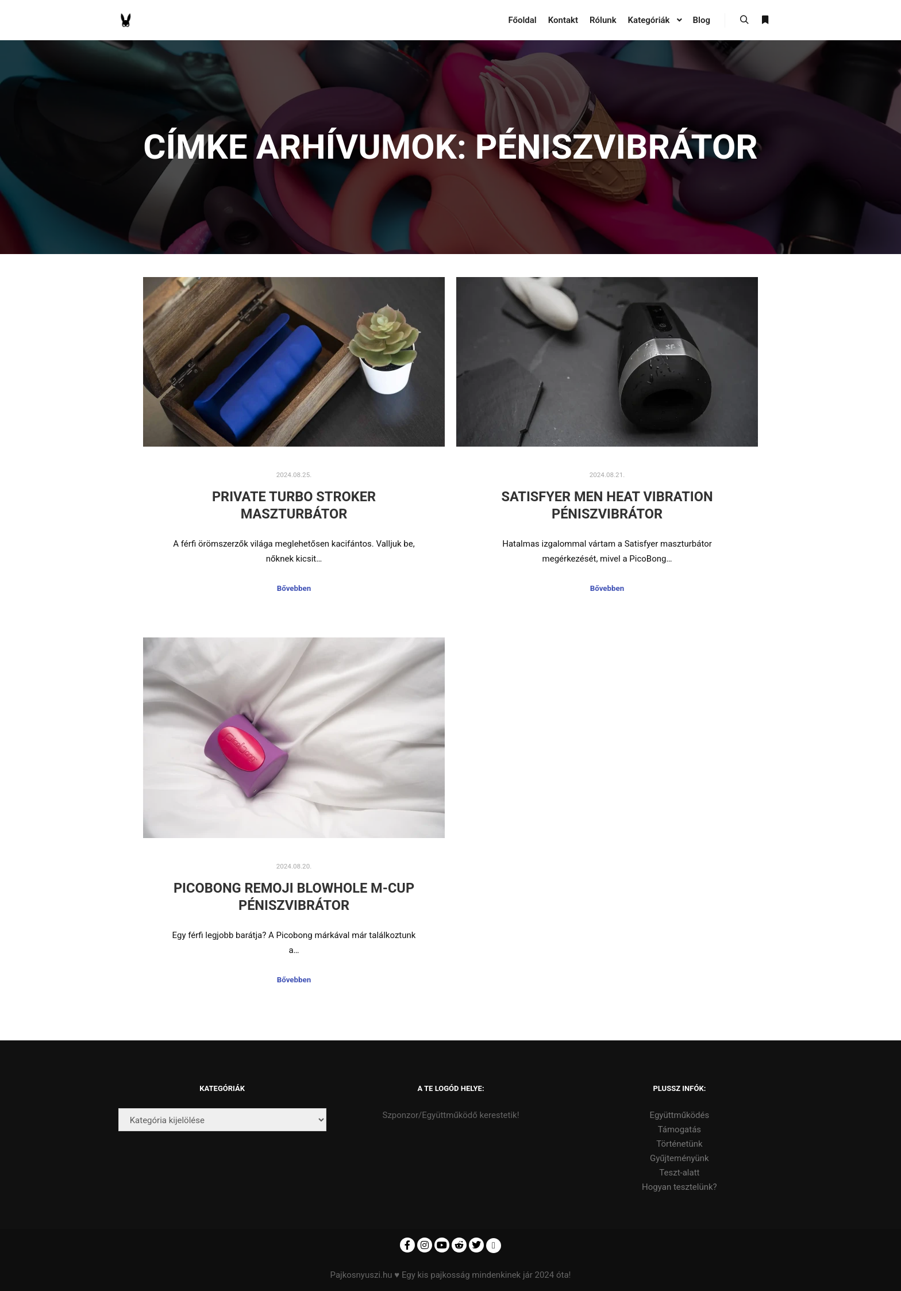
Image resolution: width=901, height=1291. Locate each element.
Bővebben (294, 588)
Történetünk (679, 1144)
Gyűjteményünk (679, 1158)
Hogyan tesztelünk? (679, 1187)
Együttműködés (680, 1115)
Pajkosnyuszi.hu (361, 1275)
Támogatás (679, 1129)
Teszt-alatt (679, 1172)
